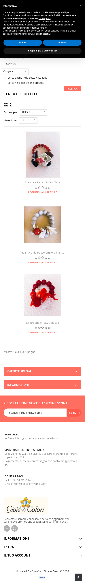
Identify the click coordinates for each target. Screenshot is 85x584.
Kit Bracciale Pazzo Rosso (42, 322)
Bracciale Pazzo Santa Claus (42, 182)
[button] (80, 6)
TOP (78, 577)
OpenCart (37, 571)
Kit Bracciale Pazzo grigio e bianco (42, 252)
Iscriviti (74, 412)
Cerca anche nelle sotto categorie (25, 77)
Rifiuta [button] (22, 42)
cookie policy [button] (45, 18)
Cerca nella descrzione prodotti (24, 82)
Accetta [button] (62, 42)
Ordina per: (11, 112)
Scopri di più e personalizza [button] (42, 50)
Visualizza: (10, 120)
